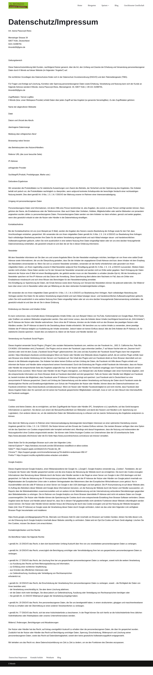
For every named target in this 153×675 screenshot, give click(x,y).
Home (79, 5)
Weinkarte (50, 666)
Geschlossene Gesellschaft (134, 5)
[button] (108, 5)
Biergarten (91, 5)
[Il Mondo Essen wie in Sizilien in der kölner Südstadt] (18, 5)
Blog (116, 5)
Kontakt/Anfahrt (37, 666)
